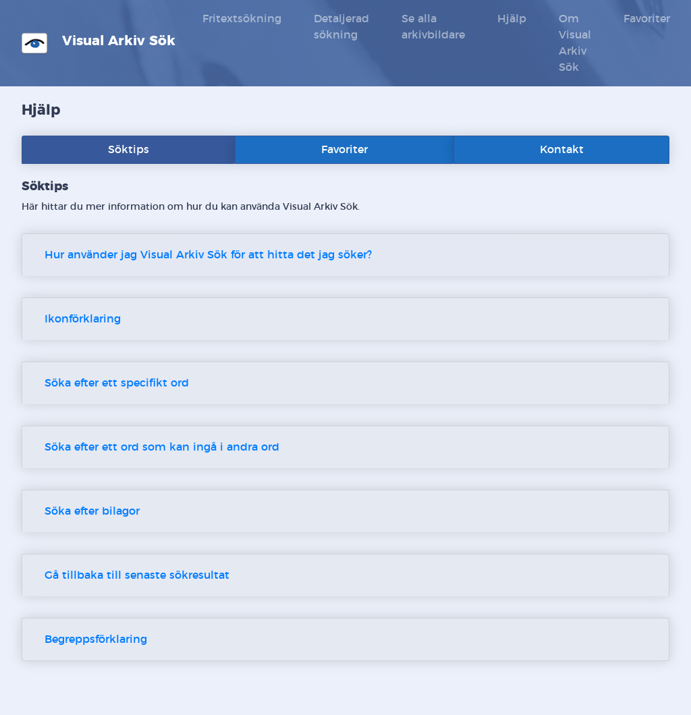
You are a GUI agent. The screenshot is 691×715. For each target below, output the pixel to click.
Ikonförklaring (83, 319)
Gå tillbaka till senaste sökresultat (137, 575)
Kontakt (562, 149)
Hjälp (511, 18)
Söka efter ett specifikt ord (117, 383)
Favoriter (647, 18)
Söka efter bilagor (92, 511)
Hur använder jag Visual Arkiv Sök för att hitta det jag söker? (208, 255)
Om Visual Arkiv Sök (575, 43)
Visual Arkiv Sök (98, 43)
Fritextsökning (241, 18)
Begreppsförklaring (96, 639)
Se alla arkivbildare (433, 26)
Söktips (128, 149)
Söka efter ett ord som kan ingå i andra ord (162, 447)
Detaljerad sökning (341, 26)
